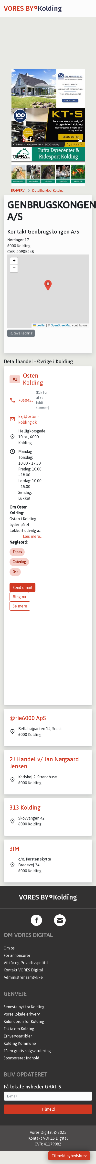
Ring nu (19, 597)
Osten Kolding (33, 379)
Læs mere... (32, 536)
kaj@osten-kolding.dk (28, 419)
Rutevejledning (21, 333)
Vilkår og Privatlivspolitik (26, 962)
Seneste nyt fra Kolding (24, 1007)
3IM (14, 848)
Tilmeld (48, 1109)
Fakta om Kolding (19, 1029)
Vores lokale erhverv (22, 1014)
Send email (22, 587)
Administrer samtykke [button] (23, 977)
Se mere (20, 606)
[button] (48, 285)
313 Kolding (25, 807)
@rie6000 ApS (28, 718)
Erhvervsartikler (18, 1036)
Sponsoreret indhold (21, 1058)
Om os (9, 948)
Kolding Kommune (20, 1043)
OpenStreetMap (61, 325)
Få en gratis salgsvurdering (27, 1050)
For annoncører (17, 955)
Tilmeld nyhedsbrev (69, 1156)
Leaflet (39, 325)
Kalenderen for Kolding (24, 1021)
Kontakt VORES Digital (23, 970)
